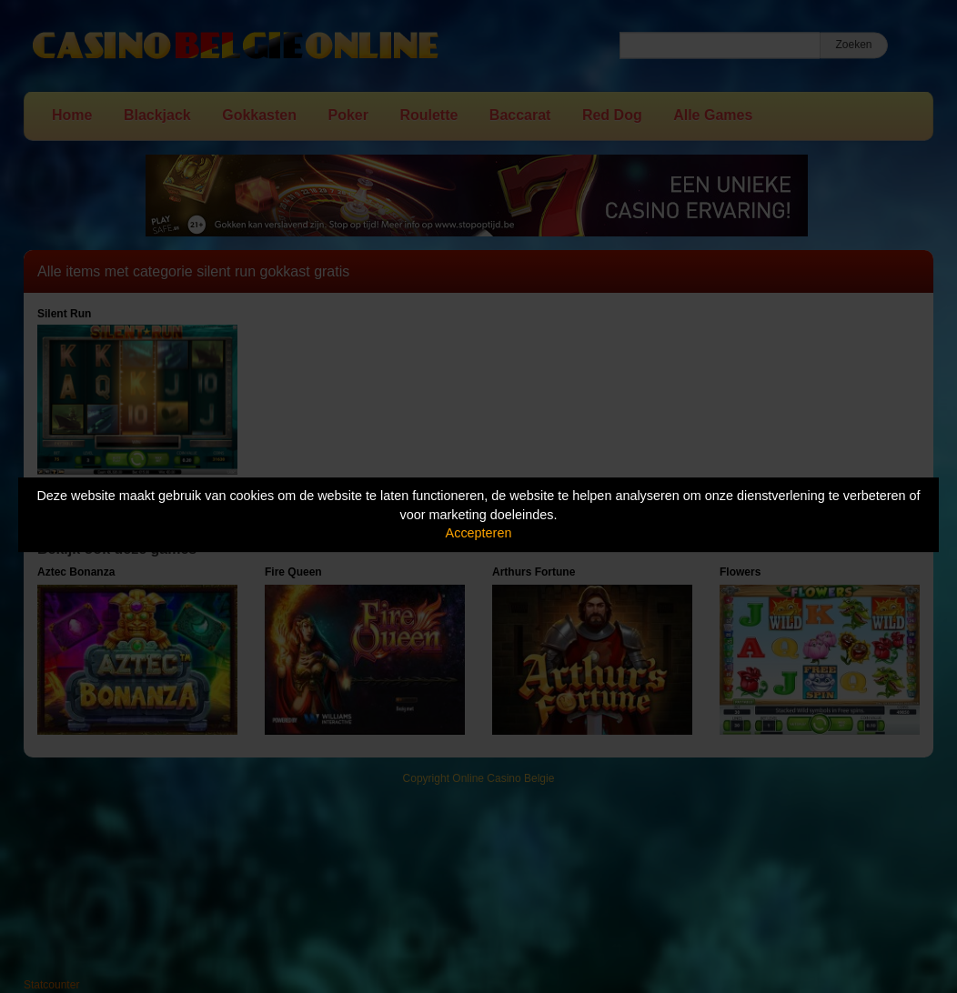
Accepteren (479, 533)
